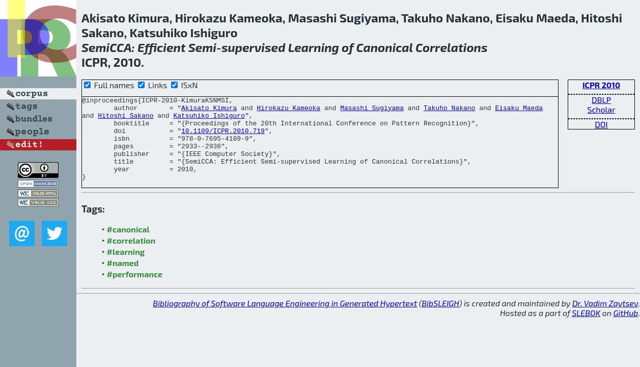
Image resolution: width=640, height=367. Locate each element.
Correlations (451, 47)
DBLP (601, 99)
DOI (601, 124)
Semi (95, 47)
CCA (120, 47)
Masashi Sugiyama (372, 110)
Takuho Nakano (449, 110)
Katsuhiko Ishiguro (208, 119)
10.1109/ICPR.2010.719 (223, 138)
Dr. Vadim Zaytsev (605, 320)
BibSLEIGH (440, 320)
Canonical (384, 47)
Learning (313, 47)
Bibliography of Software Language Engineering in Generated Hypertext (285, 320)
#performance (134, 291)
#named (123, 279)
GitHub (626, 329)
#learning (126, 268)
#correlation (131, 257)
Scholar (601, 109)
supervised (253, 47)
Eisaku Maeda (519, 110)
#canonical (128, 246)
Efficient (161, 47)
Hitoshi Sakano (125, 119)
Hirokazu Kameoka (288, 110)
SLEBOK (586, 329)
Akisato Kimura (209, 110)
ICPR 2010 (601, 85)
